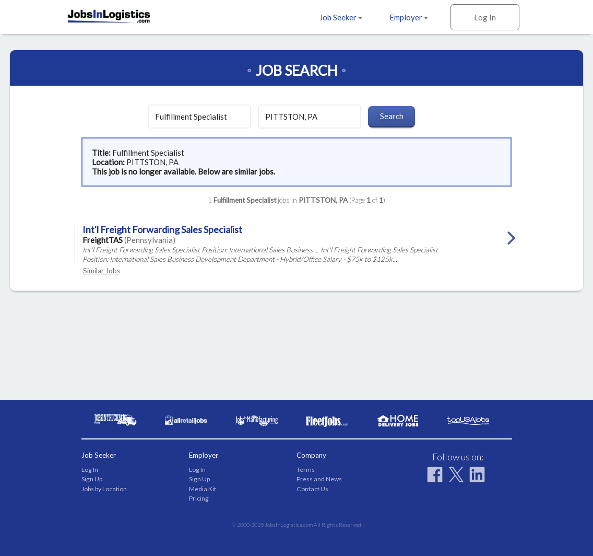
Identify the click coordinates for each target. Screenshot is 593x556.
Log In (485, 17)
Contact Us (312, 489)
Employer (408, 17)
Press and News (319, 479)
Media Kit (202, 489)
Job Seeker (340, 17)
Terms (305, 469)
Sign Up (91, 479)
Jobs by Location (104, 489)
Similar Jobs (101, 271)
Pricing (199, 498)
